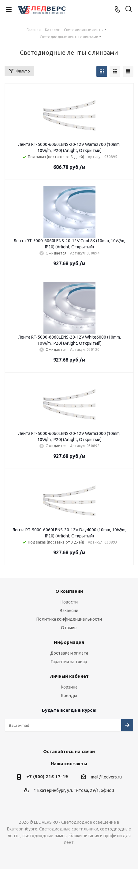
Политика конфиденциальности (69, 619)
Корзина (69, 687)
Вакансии (69, 610)
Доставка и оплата (69, 653)
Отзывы (69, 627)
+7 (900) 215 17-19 (47, 776)
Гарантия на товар (69, 661)
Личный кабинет (69, 676)
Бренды (69, 695)
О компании (69, 591)
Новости (69, 602)
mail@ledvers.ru (106, 776)
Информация (69, 642)
